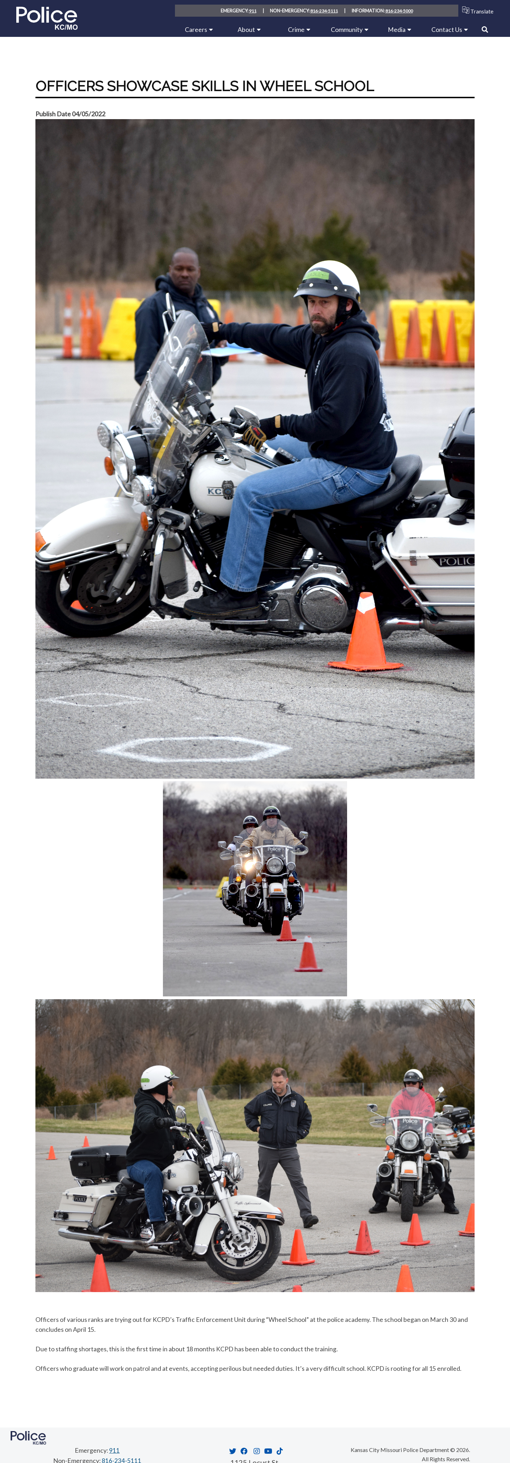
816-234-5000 (399, 10)
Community (347, 29)
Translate (476, 10)
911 (252, 10)
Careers (196, 29)
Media (397, 29)
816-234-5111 (324, 10)
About (246, 29)
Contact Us (446, 29)
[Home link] (47, 27)
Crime (296, 29)
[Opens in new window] (231, 1451)
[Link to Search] (485, 29)
